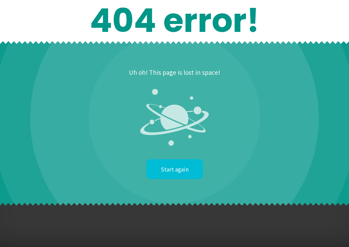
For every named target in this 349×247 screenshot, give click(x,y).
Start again (175, 169)
